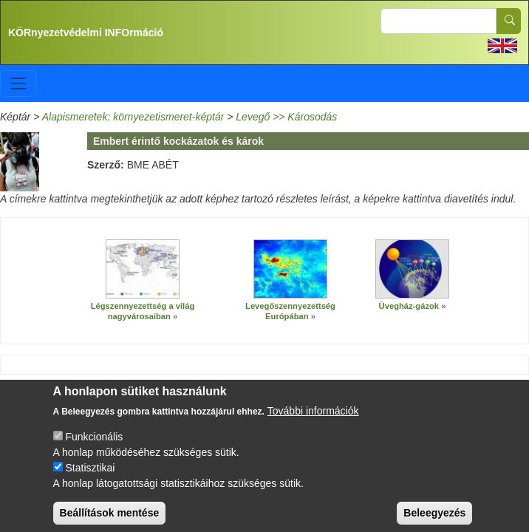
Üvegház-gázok (409, 305)
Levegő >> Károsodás (286, 117)
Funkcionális (94, 447)
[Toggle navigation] (18, 83)
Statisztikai (90, 478)
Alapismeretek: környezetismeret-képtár (133, 117)
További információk (313, 421)
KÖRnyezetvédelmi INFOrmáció (85, 32)
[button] (143, 269)
